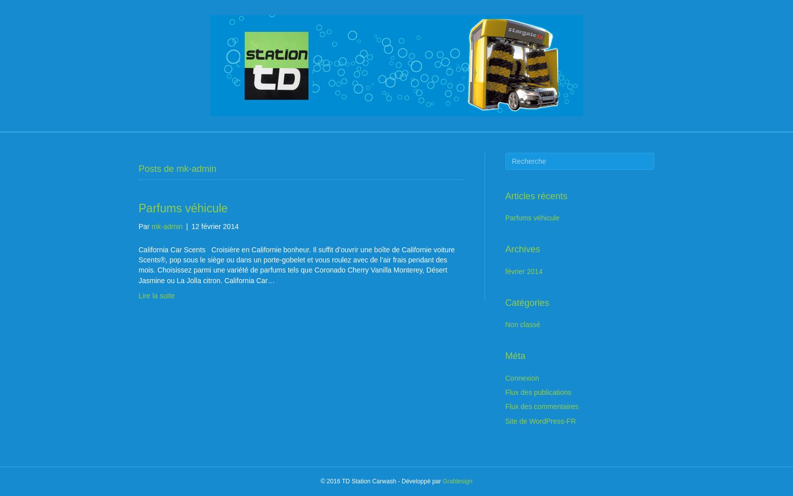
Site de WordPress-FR (540, 421)
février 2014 (524, 271)
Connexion (522, 378)
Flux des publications (538, 392)
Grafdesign (457, 481)
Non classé (522, 325)
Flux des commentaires (542, 406)
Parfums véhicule (183, 208)
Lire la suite (157, 296)
